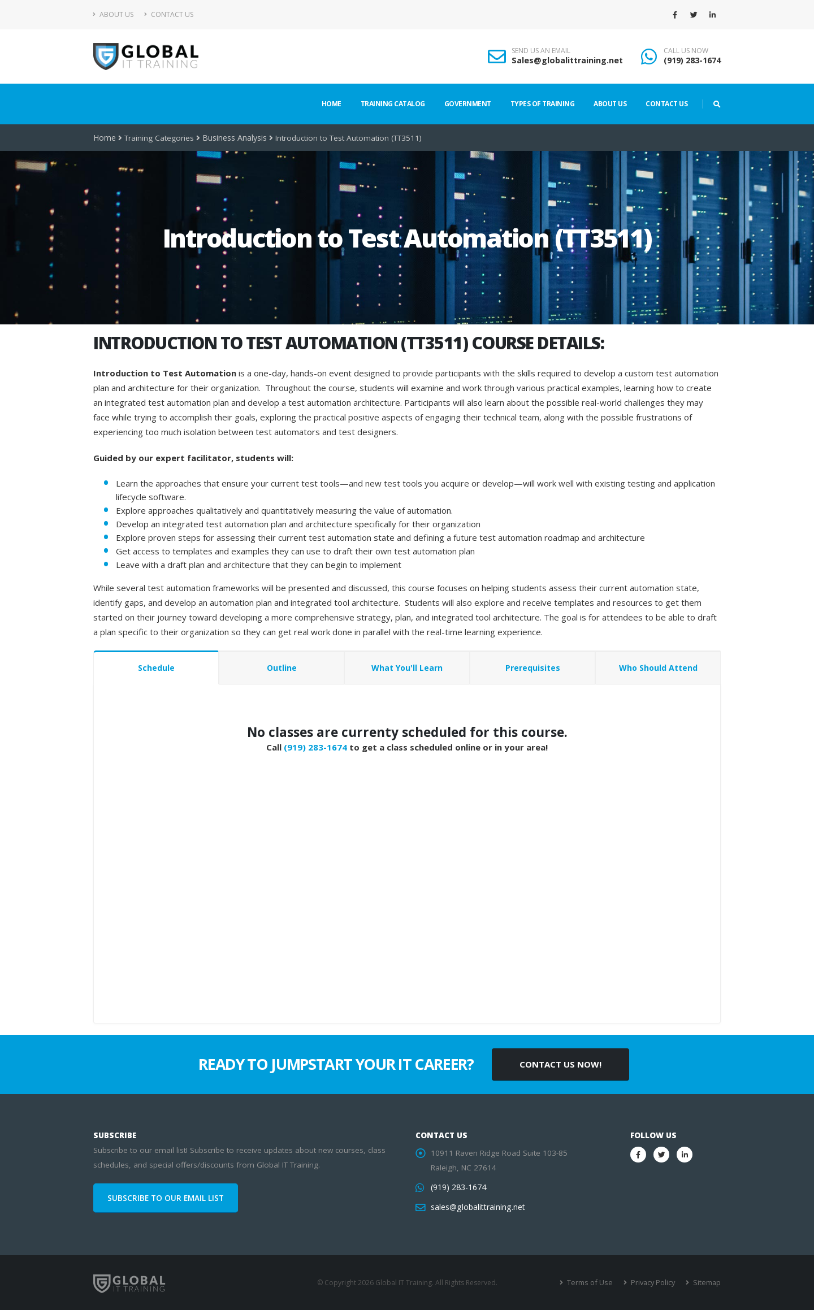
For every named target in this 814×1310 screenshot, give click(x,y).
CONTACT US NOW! (560, 1064)
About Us (113, 14)
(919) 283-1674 (692, 60)
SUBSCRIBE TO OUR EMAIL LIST (165, 1198)
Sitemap (707, 1282)
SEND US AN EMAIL (541, 51)
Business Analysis (234, 138)
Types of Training (542, 104)
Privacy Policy (654, 1282)
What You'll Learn (407, 667)
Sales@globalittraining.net (567, 60)
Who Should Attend (658, 667)
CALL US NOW (686, 51)
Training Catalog (393, 104)
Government (467, 104)
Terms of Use (593, 1282)
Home (331, 104)
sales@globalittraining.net (476, 1207)
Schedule (156, 667)
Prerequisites (532, 667)
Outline (282, 667)
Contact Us (168, 14)
